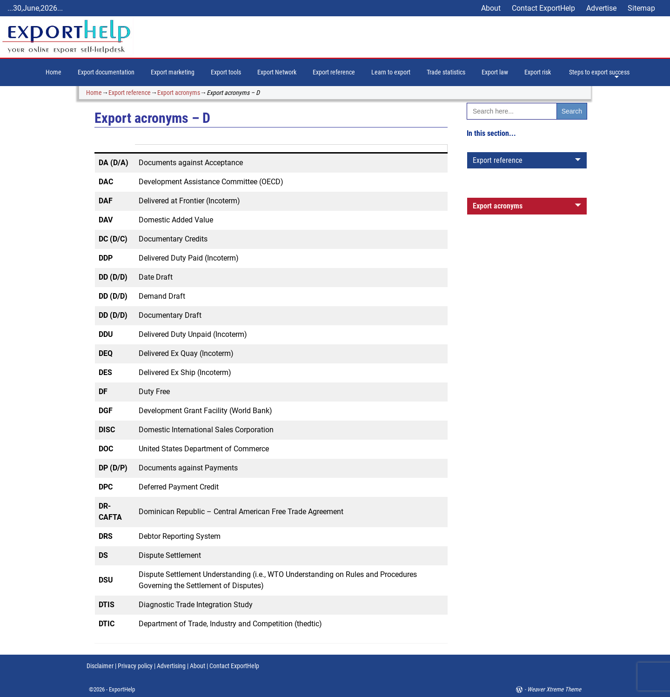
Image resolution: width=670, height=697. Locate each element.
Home (53, 72)
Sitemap (641, 8)
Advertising (171, 666)
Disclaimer (100, 666)
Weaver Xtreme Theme (554, 689)
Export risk (537, 72)
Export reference (334, 72)
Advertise (601, 8)
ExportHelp (122, 689)
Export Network (276, 72)
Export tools (226, 72)
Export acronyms (178, 92)
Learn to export (390, 72)
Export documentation (106, 72)
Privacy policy (134, 666)
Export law (495, 72)
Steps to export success (599, 72)
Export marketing (172, 72)
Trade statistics (446, 72)
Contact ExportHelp (543, 8)
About (491, 8)
